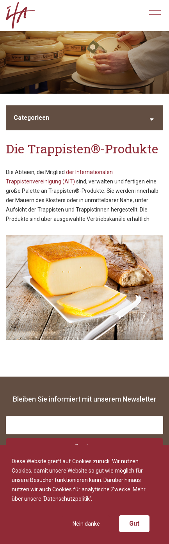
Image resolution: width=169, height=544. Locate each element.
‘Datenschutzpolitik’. (67, 499)
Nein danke (86, 524)
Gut (134, 523)
